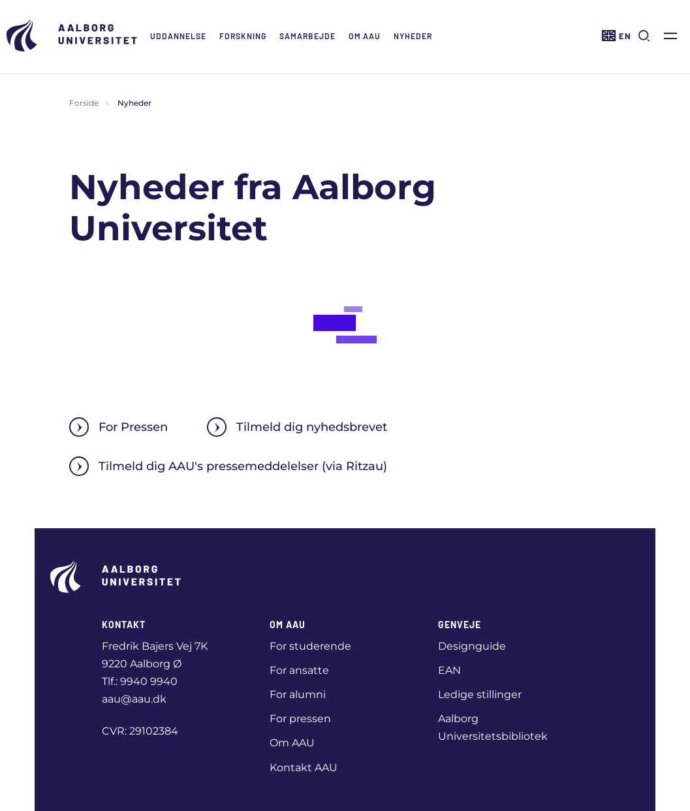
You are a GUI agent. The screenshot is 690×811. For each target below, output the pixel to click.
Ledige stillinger (480, 694)
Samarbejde (307, 35)
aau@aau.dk (134, 699)
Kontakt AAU (303, 767)
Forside (84, 103)
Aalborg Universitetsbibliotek (493, 727)
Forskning (242, 35)
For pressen (300, 718)
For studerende (310, 646)
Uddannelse (178, 35)
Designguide (472, 646)
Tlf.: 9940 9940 (140, 681)
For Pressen (118, 427)
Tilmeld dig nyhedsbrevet (297, 427)
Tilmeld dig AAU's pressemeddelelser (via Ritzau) (228, 466)
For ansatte (299, 670)
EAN (449, 670)
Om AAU (365, 35)
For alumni (298, 694)
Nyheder (413, 35)
